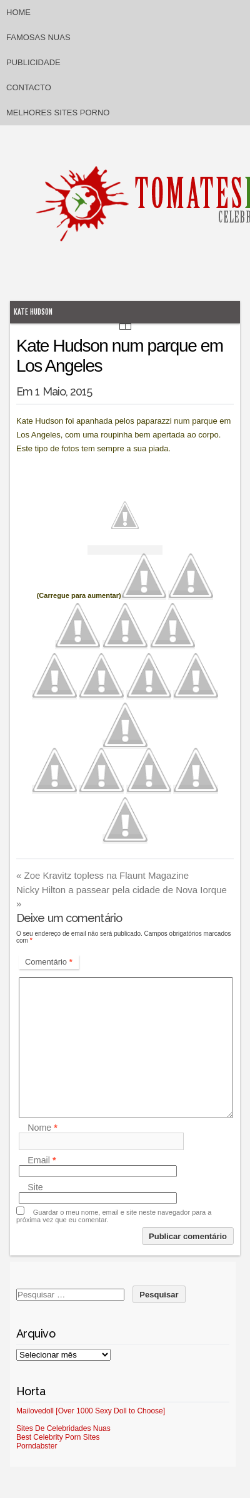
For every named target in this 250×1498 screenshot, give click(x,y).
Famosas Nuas (38, 37)
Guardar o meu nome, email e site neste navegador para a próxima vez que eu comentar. (113, 1215)
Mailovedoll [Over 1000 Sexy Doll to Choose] (90, 1410)
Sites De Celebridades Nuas (63, 1428)
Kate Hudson (33, 312)
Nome (43, 1128)
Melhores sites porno (57, 112)
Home (18, 12)
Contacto (28, 87)
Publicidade (33, 62)
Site (35, 1187)
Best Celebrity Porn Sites (57, 1437)
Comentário (48, 961)
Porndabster (36, 1446)
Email (42, 1160)
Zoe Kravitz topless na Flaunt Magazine (102, 875)
